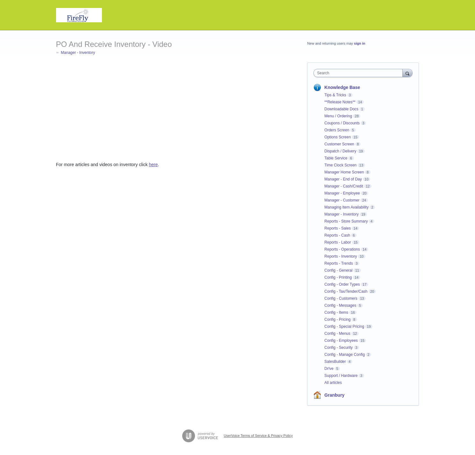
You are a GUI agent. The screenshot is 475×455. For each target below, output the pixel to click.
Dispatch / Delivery (340, 151)
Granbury (334, 395)
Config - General (338, 270)
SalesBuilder (335, 361)
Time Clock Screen (340, 165)
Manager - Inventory (341, 214)
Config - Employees (341, 340)
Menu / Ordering (338, 116)
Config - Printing (338, 277)
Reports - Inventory (340, 256)
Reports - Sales (337, 228)
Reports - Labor (337, 242)
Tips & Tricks (335, 95)
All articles (333, 382)
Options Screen (337, 137)
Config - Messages (340, 305)
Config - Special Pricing (344, 326)
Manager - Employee (342, 193)
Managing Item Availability (346, 207)
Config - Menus (337, 333)
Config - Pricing (337, 319)
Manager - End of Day (343, 179)
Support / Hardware (340, 375)
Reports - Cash (337, 235)
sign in (359, 43)
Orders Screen (336, 130)
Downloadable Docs (341, 109)
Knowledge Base (342, 87)
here (153, 164)
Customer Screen (339, 144)
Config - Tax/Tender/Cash (345, 291)
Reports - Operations (342, 249)
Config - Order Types (342, 284)
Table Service (335, 158)
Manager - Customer (341, 200)
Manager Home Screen (344, 172)
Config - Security (338, 347)
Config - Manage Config (344, 354)
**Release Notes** (339, 102)
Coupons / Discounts (342, 123)
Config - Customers (340, 298)
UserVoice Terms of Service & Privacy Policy (258, 435)
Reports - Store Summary (346, 221)
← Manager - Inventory (75, 52)
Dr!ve (329, 368)
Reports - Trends (338, 263)
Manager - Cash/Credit (343, 186)
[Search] (407, 73)
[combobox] (359, 73)
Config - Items (336, 312)
